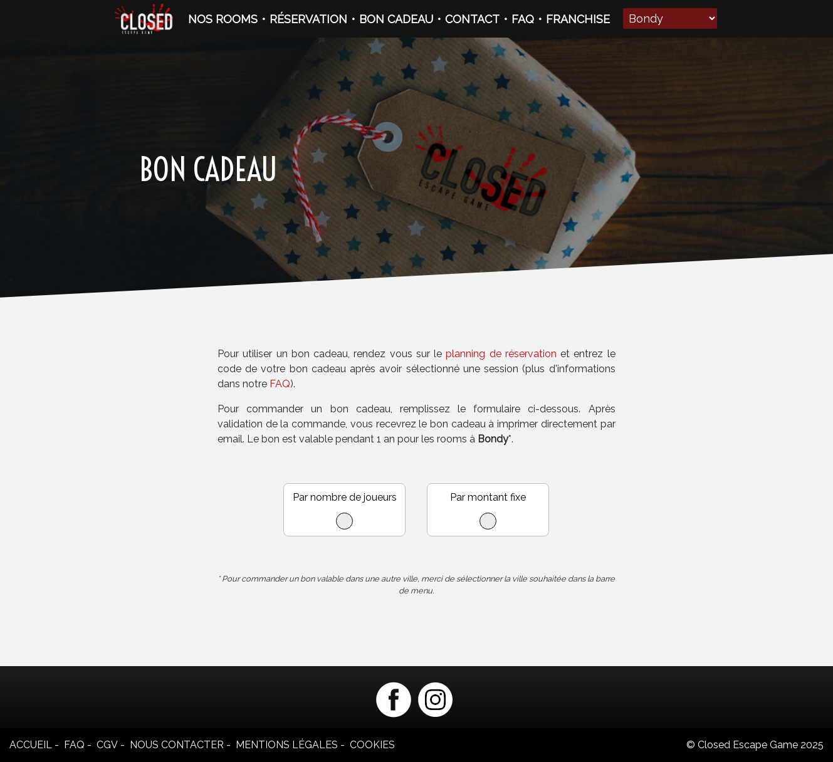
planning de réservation (501, 354)
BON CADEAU (396, 19)
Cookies (372, 745)
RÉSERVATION (308, 19)
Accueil (30, 745)
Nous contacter (177, 745)
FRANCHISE (578, 19)
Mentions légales (287, 745)
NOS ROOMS (223, 19)
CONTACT (472, 19)
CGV (107, 745)
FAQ (522, 19)
